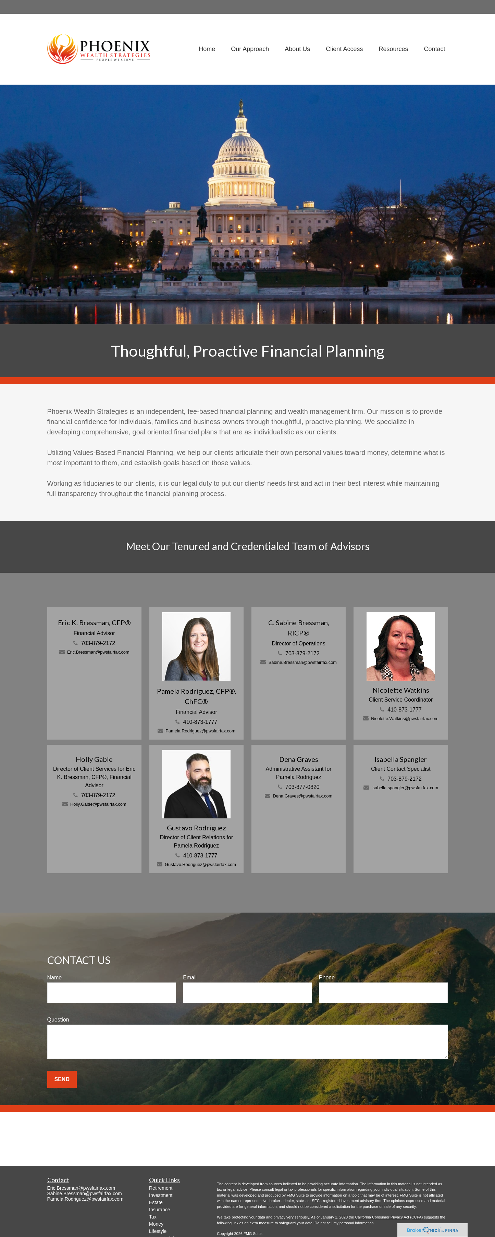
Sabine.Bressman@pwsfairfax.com (303, 662)
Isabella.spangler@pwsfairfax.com (404, 787)
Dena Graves (298, 759)
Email (190, 977)
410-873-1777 (200, 722)
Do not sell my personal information (343, 1223)
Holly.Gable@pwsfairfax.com (98, 804)
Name (54, 977)
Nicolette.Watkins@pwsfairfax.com (404, 718)
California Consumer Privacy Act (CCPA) (389, 1217)
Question (58, 1020)
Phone (327, 977)
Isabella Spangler (400, 759)
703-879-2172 (98, 643)
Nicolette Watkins (400, 690)
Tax (153, 1217)
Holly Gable (94, 759)
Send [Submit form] (62, 1079)
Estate (156, 1202)
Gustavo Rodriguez (196, 828)
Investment (160, 1195)
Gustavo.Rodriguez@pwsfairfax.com (200, 864)
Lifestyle (157, 1231)
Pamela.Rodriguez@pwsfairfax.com (200, 730)
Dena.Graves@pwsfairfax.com (302, 796)
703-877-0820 (302, 787)
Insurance (159, 1209)
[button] (207, 48)
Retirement (160, 1188)
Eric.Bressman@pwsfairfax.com (98, 652)
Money (156, 1224)
